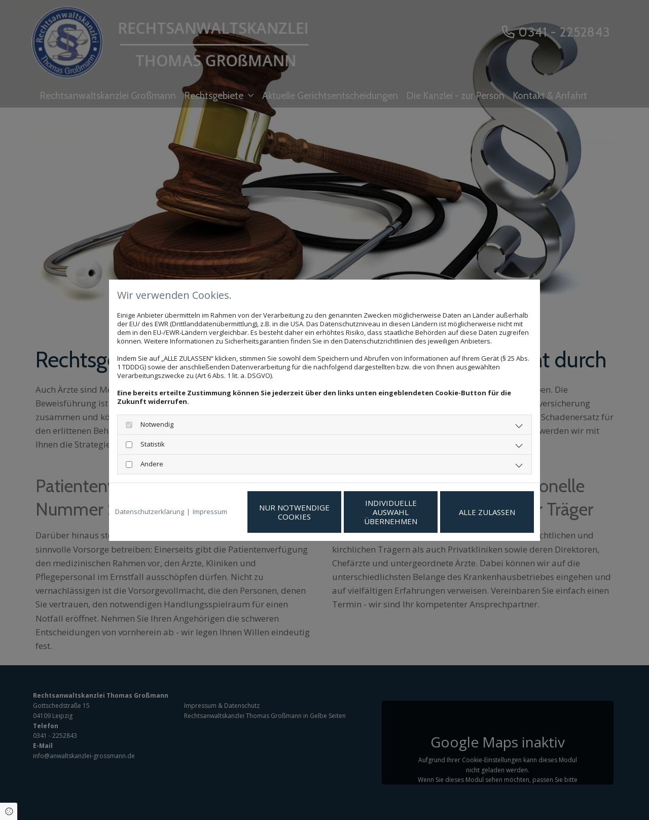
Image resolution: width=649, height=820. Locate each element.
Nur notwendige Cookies (294, 512)
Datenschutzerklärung (149, 511)
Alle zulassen (487, 512)
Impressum (210, 511)
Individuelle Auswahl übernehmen (390, 512)
